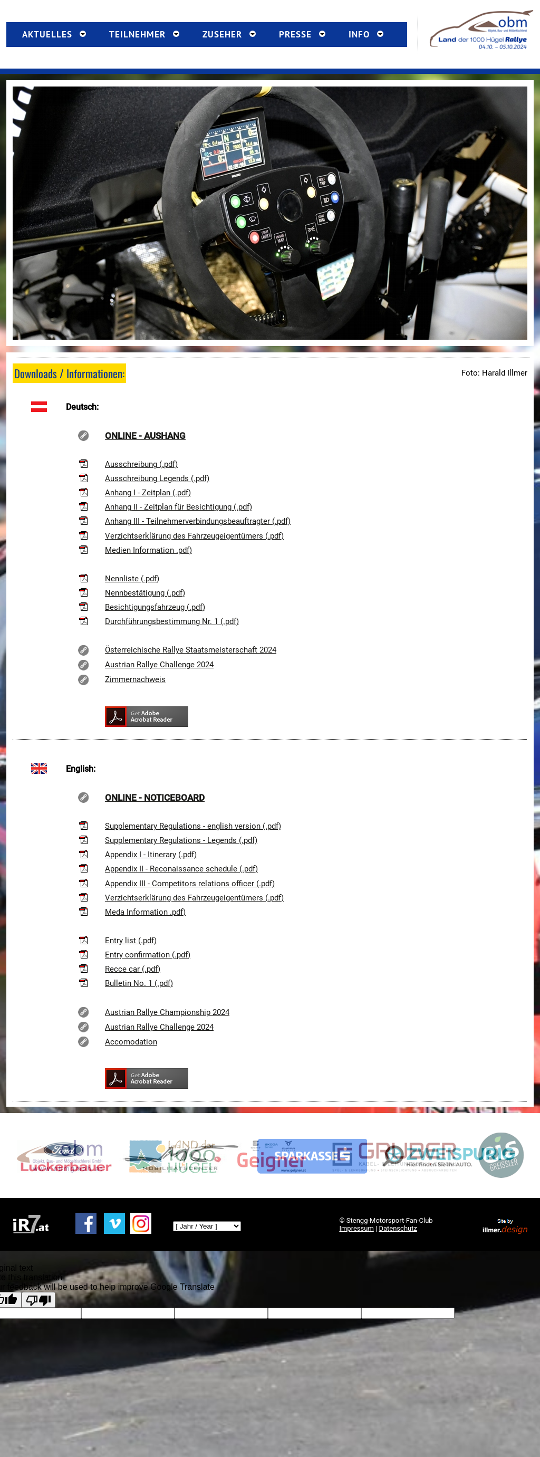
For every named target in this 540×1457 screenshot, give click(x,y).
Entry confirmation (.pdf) (147, 955)
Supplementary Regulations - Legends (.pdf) (181, 840)
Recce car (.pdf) (132, 969)
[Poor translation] (38, 1300)
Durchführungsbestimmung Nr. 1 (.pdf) (172, 621)
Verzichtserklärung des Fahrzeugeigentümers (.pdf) (194, 536)
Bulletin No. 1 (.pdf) (139, 983)
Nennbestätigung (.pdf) (145, 593)
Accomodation (131, 1042)
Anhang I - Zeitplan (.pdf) (148, 492)
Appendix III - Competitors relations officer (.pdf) (190, 883)
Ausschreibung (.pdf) (141, 464)
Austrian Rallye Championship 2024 (167, 1012)
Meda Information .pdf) (145, 912)
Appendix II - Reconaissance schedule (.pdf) (181, 869)
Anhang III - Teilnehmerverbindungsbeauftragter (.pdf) (198, 521)
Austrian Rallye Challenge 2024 (159, 664)
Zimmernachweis (135, 679)
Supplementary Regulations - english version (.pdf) (193, 826)
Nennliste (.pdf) (132, 578)
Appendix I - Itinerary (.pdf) (151, 854)
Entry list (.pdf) (131, 940)
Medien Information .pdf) (148, 550)
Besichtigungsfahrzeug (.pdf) (155, 607)
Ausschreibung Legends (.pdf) (157, 478)
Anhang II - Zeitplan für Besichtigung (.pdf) (178, 507)
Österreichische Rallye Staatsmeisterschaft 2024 (190, 650)
